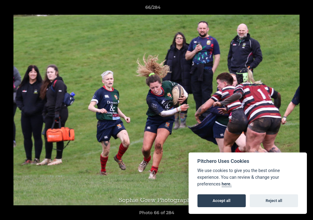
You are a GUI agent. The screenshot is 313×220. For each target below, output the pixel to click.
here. (227, 184)
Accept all (221, 200)
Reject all (274, 200)
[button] (287, 9)
